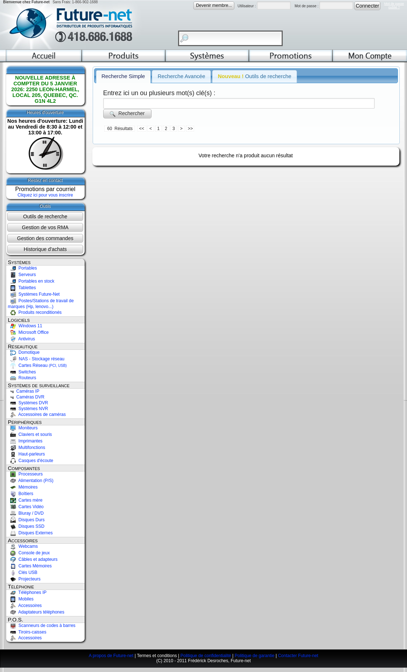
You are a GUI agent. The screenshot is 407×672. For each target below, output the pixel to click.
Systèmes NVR (28, 408)
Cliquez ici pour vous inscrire (45, 195)
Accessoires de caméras (37, 414)
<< (142, 128)
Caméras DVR (26, 397)
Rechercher (127, 113)
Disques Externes (30, 532)
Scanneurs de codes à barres (42, 625)
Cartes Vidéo (26, 506)
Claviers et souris (30, 434)
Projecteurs (24, 579)
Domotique (24, 352)
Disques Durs (26, 519)
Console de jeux (29, 552)
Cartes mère (25, 500)
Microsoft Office (28, 332)
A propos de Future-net (111, 655)
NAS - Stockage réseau (36, 358)
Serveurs (22, 274)
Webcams (23, 546)
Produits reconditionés (35, 312)
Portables (22, 268)
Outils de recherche (45, 216)
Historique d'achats (45, 249)
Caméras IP (24, 391)
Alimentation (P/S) (30, 480)
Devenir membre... (214, 5)
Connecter (367, 6)
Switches (22, 372)
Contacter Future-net (298, 655)
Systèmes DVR (28, 402)
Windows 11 (25, 325)
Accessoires (25, 605)
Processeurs (25, 474)
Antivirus (21, 338)
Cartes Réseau (37, 365)
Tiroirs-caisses (27, 632)
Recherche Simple (123, 76)
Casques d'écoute (30, 460)
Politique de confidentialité (205, 655)
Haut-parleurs (26, 454)
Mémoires (23, 487)
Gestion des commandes (45, 238)
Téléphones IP (27, 592)
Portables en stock (31, 281)
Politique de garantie (254, 655)
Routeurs (22, 377)
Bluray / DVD (26, 513)
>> (190, 128)
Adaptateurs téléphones (36, 612)
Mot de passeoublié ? (394, 5)
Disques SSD (26, 526)
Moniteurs (23, 427)
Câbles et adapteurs (33, 559)
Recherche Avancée (181, 76)
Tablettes (22, 287)
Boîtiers (20, 493)
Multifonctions (26, 447)
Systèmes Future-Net (34, 294)
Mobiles (21, 599)
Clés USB (22, 572)
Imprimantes (25, 441)
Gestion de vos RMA (45, 227)
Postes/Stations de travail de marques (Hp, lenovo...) (41, 303)
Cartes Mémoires (30, 565)
